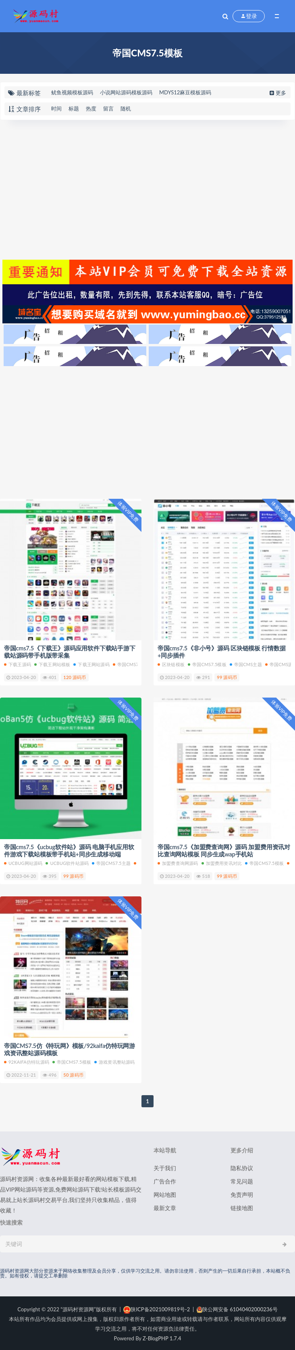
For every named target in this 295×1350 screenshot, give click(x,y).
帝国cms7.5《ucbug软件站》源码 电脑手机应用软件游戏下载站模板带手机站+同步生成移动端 (69, 850)
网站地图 (165, 1193)
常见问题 (242, 1180)
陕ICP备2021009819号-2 (156, 1308)
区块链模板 (171, 664)
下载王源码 (17, 664)
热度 (91, 108)
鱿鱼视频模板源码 (72, 92)
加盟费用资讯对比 (222, 862)
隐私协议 (242, 1166)
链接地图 (242, 1206)
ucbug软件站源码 (67, 862)
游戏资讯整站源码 (114, 1060)
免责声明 (242, 1193)
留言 (108, 108)
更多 (277, 93)
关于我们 (165, 1166)
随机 (125, 108)
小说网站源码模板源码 (126, 92)
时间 (56, 108)
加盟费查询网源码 (178, 862)
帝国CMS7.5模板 (207, 664)
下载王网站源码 (91, 664)
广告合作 (165, 1180)
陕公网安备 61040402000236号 (237, 1308)
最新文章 (165, 1206)
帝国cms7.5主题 (132, 664)
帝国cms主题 (246, 664)
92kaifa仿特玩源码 (26, 1060)
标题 (74, 108)
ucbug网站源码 (23, 862)
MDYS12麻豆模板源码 (185, 92)
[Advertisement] (147, 188)
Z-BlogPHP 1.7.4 (162, 1337)
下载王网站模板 (52, 664)
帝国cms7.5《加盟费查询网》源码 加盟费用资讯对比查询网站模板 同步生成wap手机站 (224, 850)
